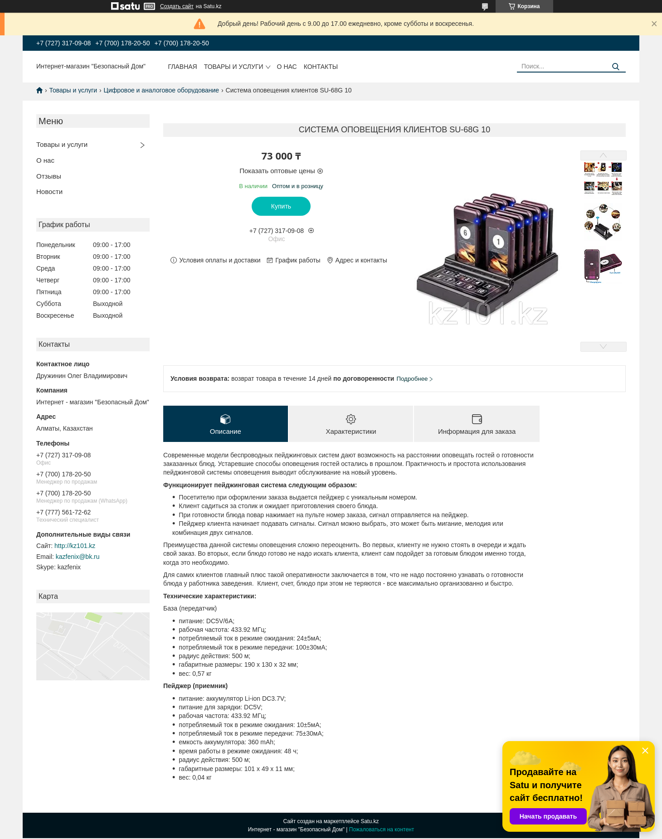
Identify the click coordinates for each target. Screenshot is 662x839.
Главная (182, 66)
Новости (49, 191)
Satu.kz (369, 822)
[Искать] (615, 67)
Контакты (321, 66)
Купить (281, 206)
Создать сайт (177, 6)
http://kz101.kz (74, 545)
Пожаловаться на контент (381, 830)
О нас (287, 66)
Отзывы (48, 176)
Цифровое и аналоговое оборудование (161, 90)
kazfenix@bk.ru (78, 556)
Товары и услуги (233, 66)
